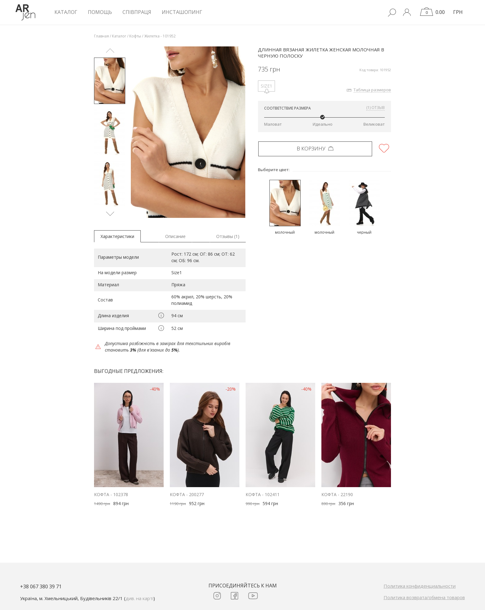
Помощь (100, 12)
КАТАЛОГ (65, 12)
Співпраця (136, 12)
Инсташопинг (182, 12)
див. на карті (139, 598)
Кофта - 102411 (263, 494)
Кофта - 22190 (337, 494)
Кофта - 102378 (111, 494)
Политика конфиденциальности (420, 586)
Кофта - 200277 (187, 494)
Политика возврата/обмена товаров (424, 597)
